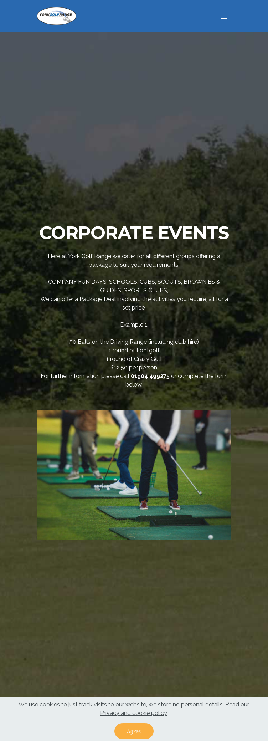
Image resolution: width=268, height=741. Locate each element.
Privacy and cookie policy (133, 715)
